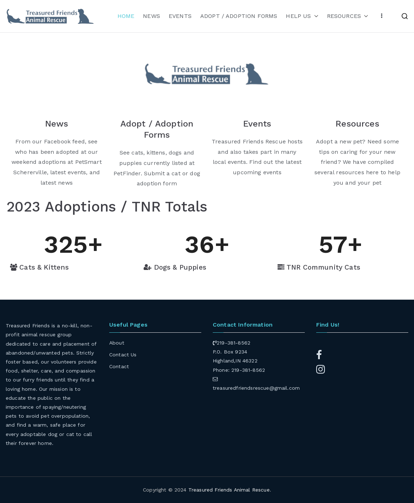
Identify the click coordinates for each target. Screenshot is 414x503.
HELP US (302, 16)
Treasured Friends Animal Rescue (229, 490)
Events (257, 124)
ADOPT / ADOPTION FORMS (239, 16)
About (116, 343)
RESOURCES (347, 16)
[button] (314, 16)
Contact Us (123, 354)
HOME (126, 16)
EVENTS (180, 16)
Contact (119, 366)
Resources (357, 124)
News (56, 124)
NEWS (151, 16)
